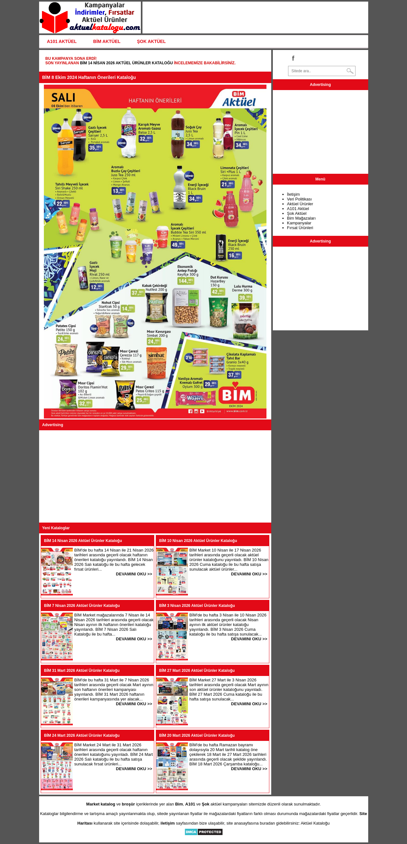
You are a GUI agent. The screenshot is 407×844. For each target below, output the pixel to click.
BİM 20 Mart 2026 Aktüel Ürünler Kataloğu (197, 735)
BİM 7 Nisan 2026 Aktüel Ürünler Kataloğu (82, 605)
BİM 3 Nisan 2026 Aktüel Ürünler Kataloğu (197, 605)
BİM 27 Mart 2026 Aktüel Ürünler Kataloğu (197, 670)
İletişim (293, 194)
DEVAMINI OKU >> (134, 574)
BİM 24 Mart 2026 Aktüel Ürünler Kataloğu (82, 735)
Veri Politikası (299, 199)
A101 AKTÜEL (62, 41)
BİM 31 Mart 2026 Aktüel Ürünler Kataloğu (82, 670)
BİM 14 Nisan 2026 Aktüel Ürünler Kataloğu (126, 63)
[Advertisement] (155, 476)
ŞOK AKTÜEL (151, 41)
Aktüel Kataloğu (315, 823)
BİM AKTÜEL (107, 41)
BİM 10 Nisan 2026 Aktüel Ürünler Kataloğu (198, 540)
